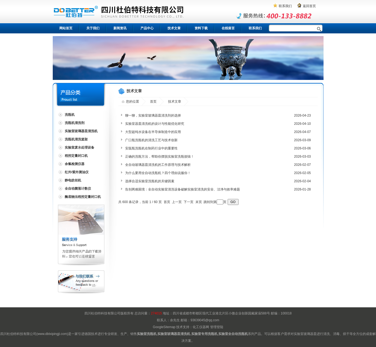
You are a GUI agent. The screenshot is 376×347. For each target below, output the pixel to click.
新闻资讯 (120, 28)
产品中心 (147, 28)
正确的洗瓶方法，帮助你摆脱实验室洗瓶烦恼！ (159, 156)
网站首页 (65, 28)
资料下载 (201, 28)
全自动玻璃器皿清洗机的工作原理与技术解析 (158, 165)
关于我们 (92, 28)
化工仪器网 (201, 327)
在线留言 (228, 28)
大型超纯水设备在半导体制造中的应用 (153, 132)
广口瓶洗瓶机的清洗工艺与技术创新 (151, 140)
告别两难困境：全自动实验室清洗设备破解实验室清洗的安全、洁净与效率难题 (182, 189)
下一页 (188, 202)
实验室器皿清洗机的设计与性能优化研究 (154, 124)
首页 (153, 101)
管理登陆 (216, 327)
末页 (198, 202)
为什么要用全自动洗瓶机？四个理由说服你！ (158, 173)
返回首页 (309, 6)
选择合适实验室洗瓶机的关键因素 (149, 181)
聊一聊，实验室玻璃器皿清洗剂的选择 (153, 115)
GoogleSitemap (164, 327)
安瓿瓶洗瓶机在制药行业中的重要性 (151, 148)
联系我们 (285, 6)
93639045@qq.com (204, 320)
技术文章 (174, 28)
